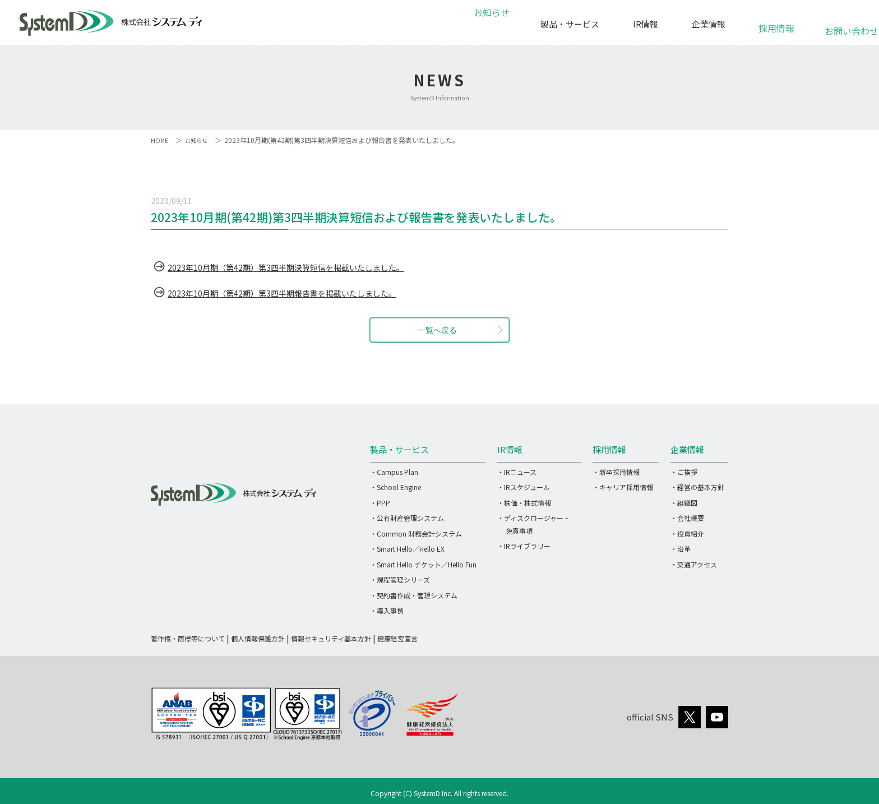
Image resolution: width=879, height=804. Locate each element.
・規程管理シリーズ (400, 579)
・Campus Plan (394, 472)
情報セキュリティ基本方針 (331, 638)
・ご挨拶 (683, 472)
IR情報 (645, 24)
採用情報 (776, 22)
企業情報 (708, 24)
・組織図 (683, 502)
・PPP (380, 502)
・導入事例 (387, 610)
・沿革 (680, 548)
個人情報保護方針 (258, 638)
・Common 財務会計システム (416, 533)
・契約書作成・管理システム (413, 595)
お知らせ (490, 24)
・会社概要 (687, 518)
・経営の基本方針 (697, 487)
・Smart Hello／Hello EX (407, 548)
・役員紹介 (687, 533)
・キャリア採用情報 (623, 487)
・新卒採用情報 (616, 472)
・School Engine (395, 487)
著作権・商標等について (188, 638)
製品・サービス (569, 24)
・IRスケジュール (523, 487)
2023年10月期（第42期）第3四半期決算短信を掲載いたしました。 (302, 267)
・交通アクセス (693, 564)
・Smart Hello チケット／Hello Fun (423, 564)
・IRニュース (516, 472)
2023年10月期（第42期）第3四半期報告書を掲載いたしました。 (298, 292)
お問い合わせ (845, 25)
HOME (160, 140)
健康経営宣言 (397, 638)
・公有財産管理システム (407, 518)
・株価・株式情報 (524, 502)
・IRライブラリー (523, 546)
